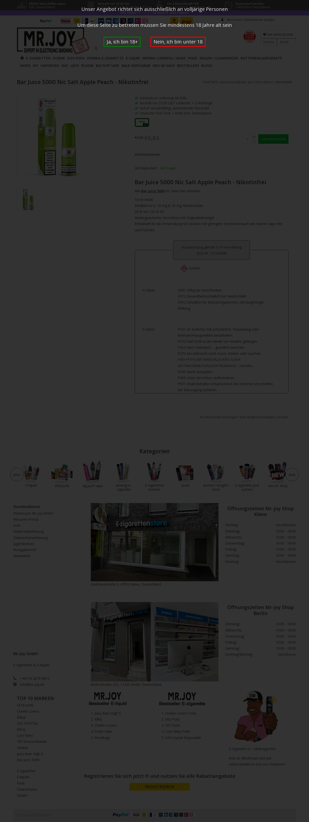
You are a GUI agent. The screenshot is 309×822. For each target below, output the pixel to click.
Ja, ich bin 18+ (122, 41)
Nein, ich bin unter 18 (178, 41)
